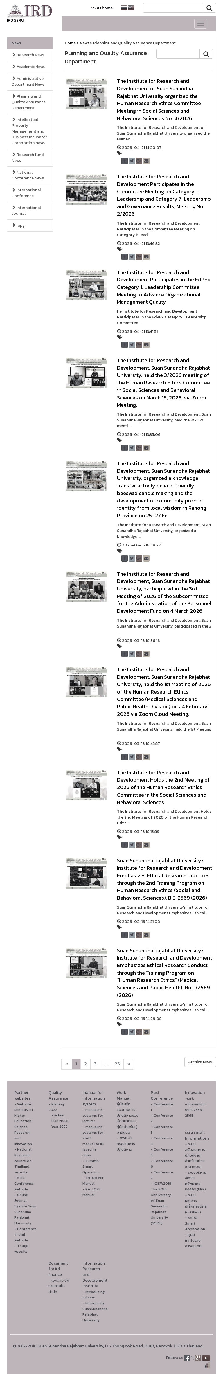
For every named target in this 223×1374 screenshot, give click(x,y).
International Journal (26, 211)
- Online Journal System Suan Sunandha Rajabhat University (25, 1209)
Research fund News (28, 158)
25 (117, 1063)
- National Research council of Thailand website (22, 1160)
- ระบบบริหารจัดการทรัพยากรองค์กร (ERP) (195, 1181)
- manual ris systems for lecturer (92, 1115)
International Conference (26, 193)
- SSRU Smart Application (195, 1223)
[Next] (66, 1064)
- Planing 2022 (56, 1107)
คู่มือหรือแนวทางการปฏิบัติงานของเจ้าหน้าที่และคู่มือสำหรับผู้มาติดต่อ (128, 1118)
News (16, 43)
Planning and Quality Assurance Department (29, 102)
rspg (18, 225)
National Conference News (28, 175)
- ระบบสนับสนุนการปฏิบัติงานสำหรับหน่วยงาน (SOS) (195, 1155)
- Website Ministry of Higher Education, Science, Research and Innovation (23, 1123)
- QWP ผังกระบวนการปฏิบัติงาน (126, 1143)
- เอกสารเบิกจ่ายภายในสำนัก (58, 1286)
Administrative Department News (28, 81)
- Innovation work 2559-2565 (195, 1109)
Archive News (200, 1062)
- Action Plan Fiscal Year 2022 (59, 1121)
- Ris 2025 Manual (91, 1192)
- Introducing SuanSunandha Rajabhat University (95, 1311)
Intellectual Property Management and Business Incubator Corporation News (29, 131)
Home (70, 43)
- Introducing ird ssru (93, 1294)
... (105, 1063)
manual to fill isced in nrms (93, 1149)
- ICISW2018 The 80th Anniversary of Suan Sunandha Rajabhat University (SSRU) (161, 1203)
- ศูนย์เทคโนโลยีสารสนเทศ (193, 1240)
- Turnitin (90, 1161)
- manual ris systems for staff (92, 1132)
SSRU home (102, 8)
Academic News (28, 67)
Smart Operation (91, 1169)
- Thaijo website (21, 1248)
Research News (28, 55)
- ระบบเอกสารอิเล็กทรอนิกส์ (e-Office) (196, 1203)
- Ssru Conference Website (24, 1183)
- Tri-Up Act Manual (92, 1180)
